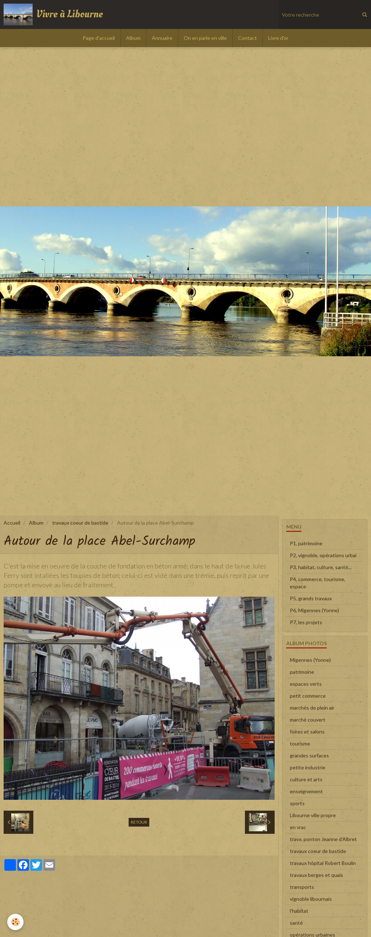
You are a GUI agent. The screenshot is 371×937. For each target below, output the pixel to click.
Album (133, 38)
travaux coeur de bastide (80, 523)
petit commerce (308, 696)
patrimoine (302, 672)
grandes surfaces (309, 755)
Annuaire (162, 38)
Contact (247, 38)
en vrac (298, 827)
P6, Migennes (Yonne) (314, 610)
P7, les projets (306, 622)
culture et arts (306, 779)
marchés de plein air (312, 708)
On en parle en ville (205, 38)
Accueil (12, 523)
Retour (139, 822)
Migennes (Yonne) (310, 660)
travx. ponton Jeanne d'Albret (323, 839)
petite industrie (307, 767)
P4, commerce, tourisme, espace (317, 582)
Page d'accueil (99, 38)
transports (302, 887)
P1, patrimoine (306, 543)
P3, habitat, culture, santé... (320, 567)
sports (297, 803)
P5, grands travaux (311, 598)
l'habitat (299, 911)
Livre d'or (278, 38)
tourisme (300, 743)
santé (296, 923)
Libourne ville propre (313, 815)
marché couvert (307, 720)
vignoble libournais (311, 899)
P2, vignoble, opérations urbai (323, 555)
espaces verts (306, 684)
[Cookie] (15, 922)
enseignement (306, 791)
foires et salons (307, 731)
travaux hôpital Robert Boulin (323, 863)
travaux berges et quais (316, 875)
